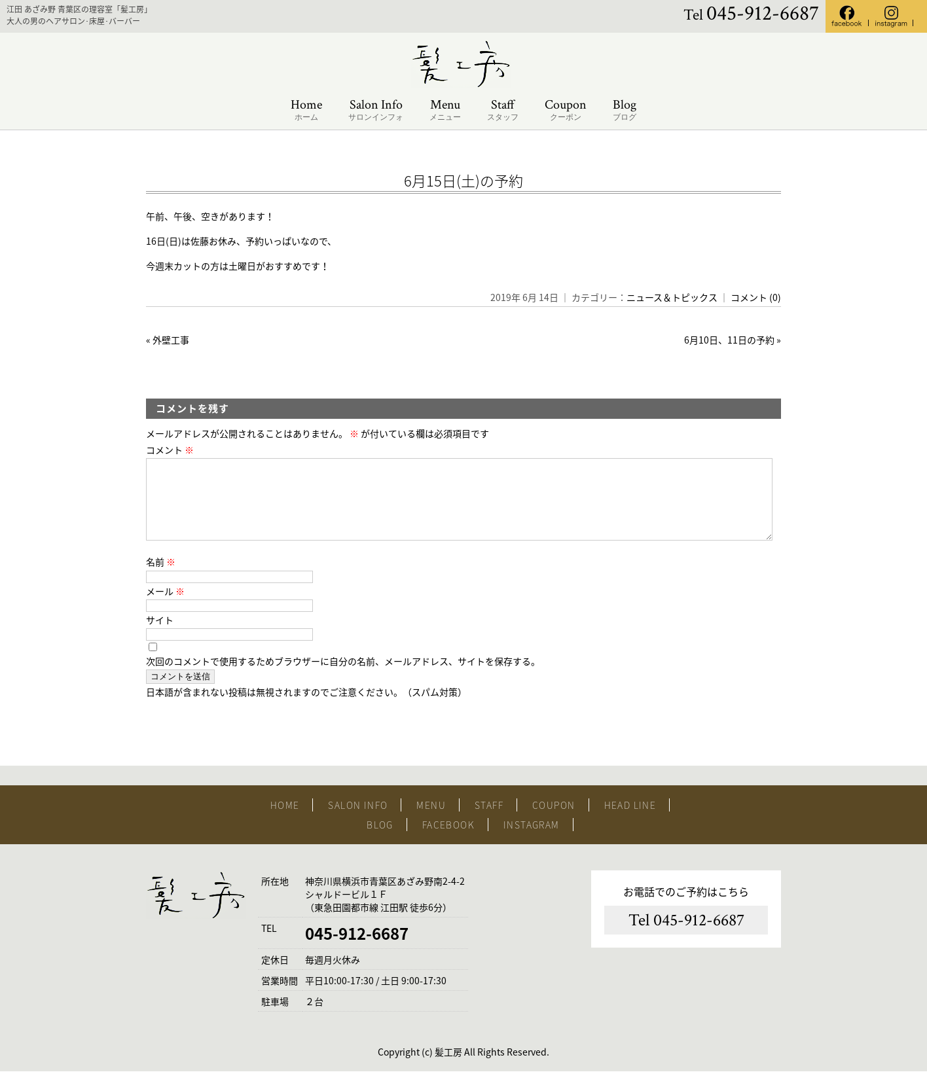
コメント (170, 449)
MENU (431, 820)
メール (165, 606)
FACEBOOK (448, 840)
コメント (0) (756, 297)
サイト (159, 635)
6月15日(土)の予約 (463, 180)
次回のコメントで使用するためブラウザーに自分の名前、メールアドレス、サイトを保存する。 (343, 676)
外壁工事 (171, 339)
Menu (445, 110)
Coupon (566, 110)
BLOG (380, 840)
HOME (285, 820)
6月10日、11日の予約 (729, 339)
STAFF (489, 820)
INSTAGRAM (531, 840)
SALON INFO (358, 820)
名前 (160, 577)
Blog (624, 110)
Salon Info (375, 110)
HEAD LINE (630, 820)
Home (306, 110)
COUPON (553, 820)
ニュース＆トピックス (672, 297)
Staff (502, 110)
